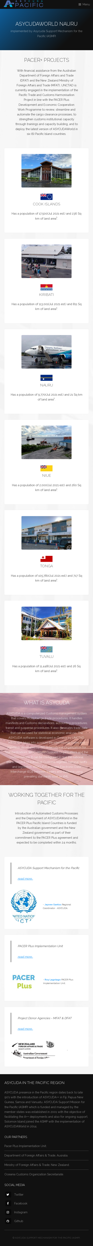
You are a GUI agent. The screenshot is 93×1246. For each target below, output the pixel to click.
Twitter (14, 1194)
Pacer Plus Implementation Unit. (25, 1146)
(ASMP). (76, 1237)
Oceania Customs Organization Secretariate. (34, 1174)
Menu (86, 4)
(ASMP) (51, 36)
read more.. (25, 878)
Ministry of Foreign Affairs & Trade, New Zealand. (37, 1165)
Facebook (16, 1203)
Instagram (16, 1212)
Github (14, 1221)
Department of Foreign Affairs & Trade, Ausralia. (36, 1155)
